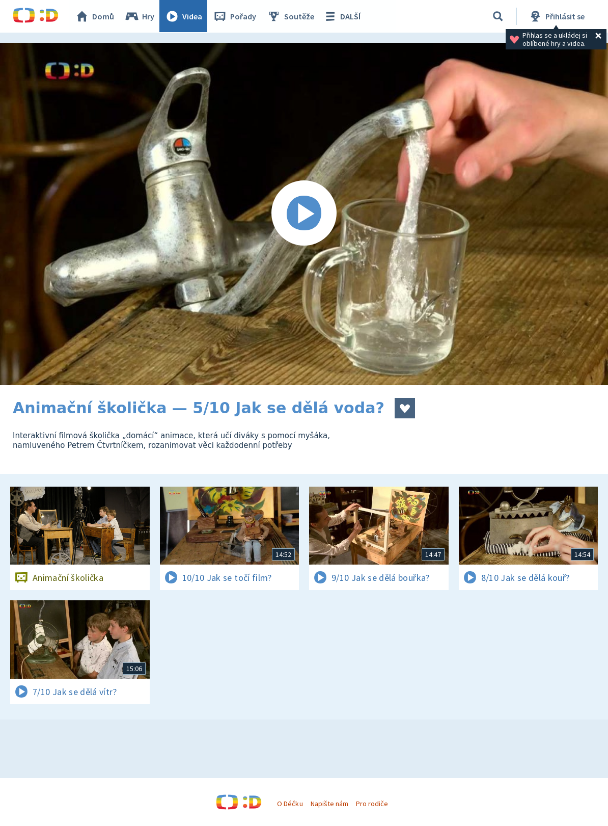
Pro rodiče (372, 803)
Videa (184, 16)
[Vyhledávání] (498, 16)
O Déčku (289, 803)
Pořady (235, 16)
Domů (95, 16)
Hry (140, 16)
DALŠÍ (342, 16)
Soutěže (291, 16)
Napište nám (329, 803)
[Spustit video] (304, 214)
